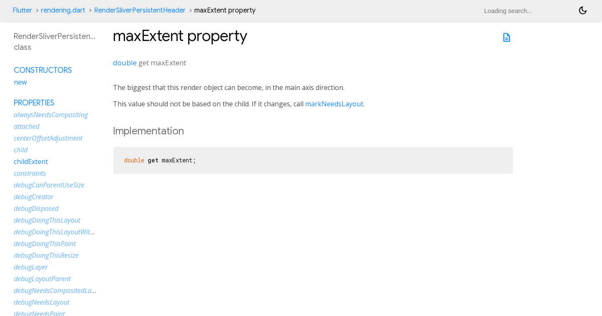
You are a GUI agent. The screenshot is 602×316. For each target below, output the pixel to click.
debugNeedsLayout (41, 302)
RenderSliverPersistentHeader (140, 10)
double (125, 62)
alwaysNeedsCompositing (51, 114)
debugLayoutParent (42, 278)
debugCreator (34, 196)
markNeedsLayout (334, 103)
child (21, 149)
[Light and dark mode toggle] (582, 10)
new (20, 82)
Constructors (43, 70)
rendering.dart (63, 10)
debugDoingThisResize (46, 255)
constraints (30, 173)
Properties (34, 103)
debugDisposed (36, 208)
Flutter (22, 10)
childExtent (31, 161)
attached (26, 126)
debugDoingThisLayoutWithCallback (66, 231)
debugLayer (31, 267)
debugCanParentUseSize (49, 185)
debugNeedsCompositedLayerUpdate (68, 290)
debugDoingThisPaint (45, 243)
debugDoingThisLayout (47, 220)
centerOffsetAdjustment (48, 138)
